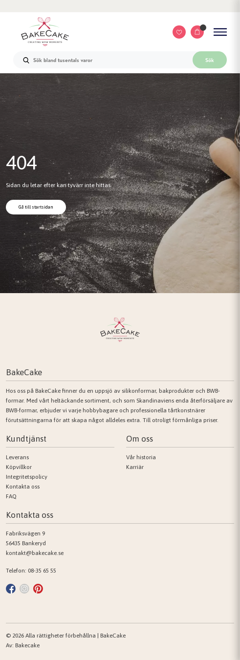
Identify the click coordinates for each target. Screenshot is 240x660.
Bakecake (27, 645)
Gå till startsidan (36, 207)
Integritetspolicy (26, 476)
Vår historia (141, 457)
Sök (209, 60)
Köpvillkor (19, 467)
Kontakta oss (23, 486)
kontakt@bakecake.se (35, 553)
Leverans (17, 457)
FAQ (11, 496)
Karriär (135, 467)
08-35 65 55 (42, 570)
